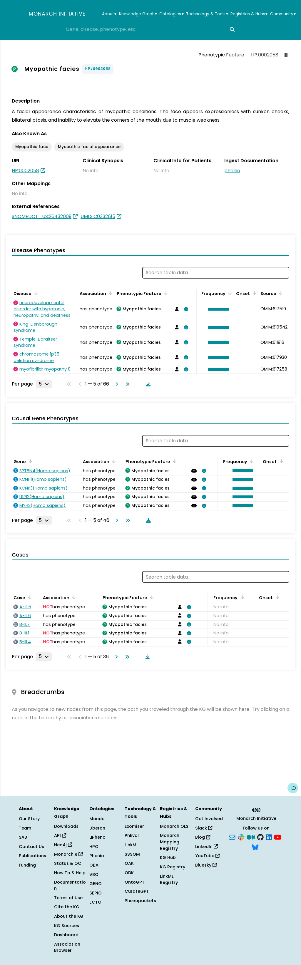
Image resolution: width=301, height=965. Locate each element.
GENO (95, 884)
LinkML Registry (169, 879)
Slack (203, 828)
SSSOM (132, 854)
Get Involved (209, 819)
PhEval (132, 835)
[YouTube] (277, 837)
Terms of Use (68, 898)
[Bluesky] (255, 846)
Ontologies (171, 14)
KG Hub (168, 857)
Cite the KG (66, 907)
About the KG (68, 916)
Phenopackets (140, 901)
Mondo (97, 819)
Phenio (96, 856)
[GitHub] (260, 837)
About (109, 14)
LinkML (131, 845)
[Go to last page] (126, 384)
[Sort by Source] (279, 293)
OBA (93, 865)
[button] (217, 309)
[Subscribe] (232, 837)
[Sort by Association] (109, 293)
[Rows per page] (44, 384)
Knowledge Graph (138, 14)
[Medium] (251, 837)
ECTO (95, 902)
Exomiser (134, 826)
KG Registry (172, 867)
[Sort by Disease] (35, 293)
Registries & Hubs (248, 14)
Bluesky (206, 865)
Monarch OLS (174, 826)
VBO (93, 874)
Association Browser (67, 947)
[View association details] (185, 309)
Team (25, 828)
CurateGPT (137, 891)
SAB (23, 837)
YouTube (207, 856)
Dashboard (66, 935)
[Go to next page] (115, 384)
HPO (93, 847)
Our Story (29, 819)
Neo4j (63, 845)
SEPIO (95, 893)
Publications (32, 856)
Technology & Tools (207, 14)
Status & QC (67, 863)
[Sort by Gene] (29, 461)
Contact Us (31, 847)
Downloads (66, 826)
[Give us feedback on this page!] (292, 788)
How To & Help (70, 873)
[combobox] (150, 29)
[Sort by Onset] (253, 293)
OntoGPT (135, 882)
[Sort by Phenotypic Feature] (164, 293)
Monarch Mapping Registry (169, 841)
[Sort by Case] (28, 597)
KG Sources (66, 926)
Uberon (97, 828)
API (60, 835)
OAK (129, 863)
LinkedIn (206, 847)
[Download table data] (147, 384)
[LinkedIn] (269, 837)
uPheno (97, 837)
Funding (27, 865)
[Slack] (241, 837)
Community (283, 14)
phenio (232, 170)
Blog (202, 837)
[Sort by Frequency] (229, 293)
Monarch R (68, 854)
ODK (129, 873)
